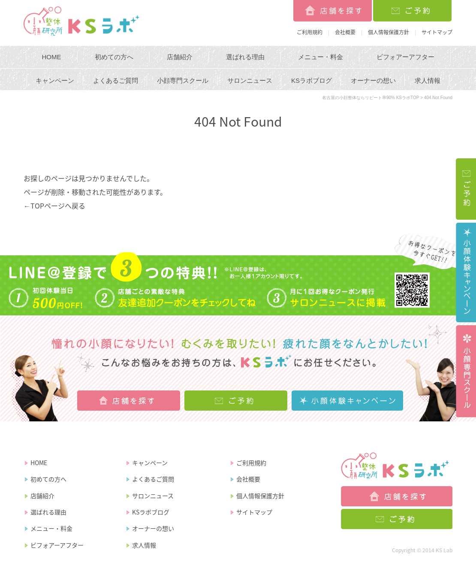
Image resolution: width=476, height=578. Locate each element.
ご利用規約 (309, 32)
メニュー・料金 (320, 57)
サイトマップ (437, 32)
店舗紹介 (180, 57)
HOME (51, 57)
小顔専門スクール (182, 80)
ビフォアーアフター (405, 57)
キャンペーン (55, 80)
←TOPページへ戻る (54, 205)
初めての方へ (114, 57)
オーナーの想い (373, 80)
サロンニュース (249, 80)
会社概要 (345, 32)
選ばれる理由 (245, 57)
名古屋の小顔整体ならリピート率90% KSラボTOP (370, 97)
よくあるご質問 (115, 80)
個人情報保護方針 (388, 32)
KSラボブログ (311, 80)
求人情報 (427, 80)
